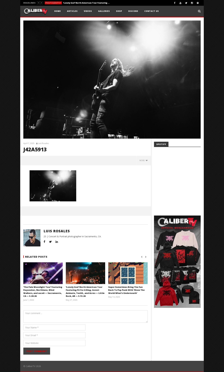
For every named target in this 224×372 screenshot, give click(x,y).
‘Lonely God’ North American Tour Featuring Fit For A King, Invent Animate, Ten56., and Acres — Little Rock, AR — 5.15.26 (86, 3)
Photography (53, 3)
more (144, 160)
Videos (88, 11)
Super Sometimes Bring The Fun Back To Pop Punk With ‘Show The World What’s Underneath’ (126, 290)
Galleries (104, 11)
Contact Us (151, 11)
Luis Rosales (43, 143)
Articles (72, 11)
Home (57, 11)
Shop (119, 11)
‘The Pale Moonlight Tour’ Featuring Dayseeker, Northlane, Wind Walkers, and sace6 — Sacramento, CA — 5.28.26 (42, 292)
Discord (133, 11)
